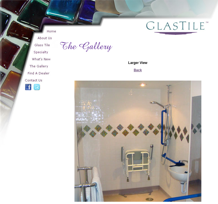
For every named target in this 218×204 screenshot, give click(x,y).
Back (138, 70)
